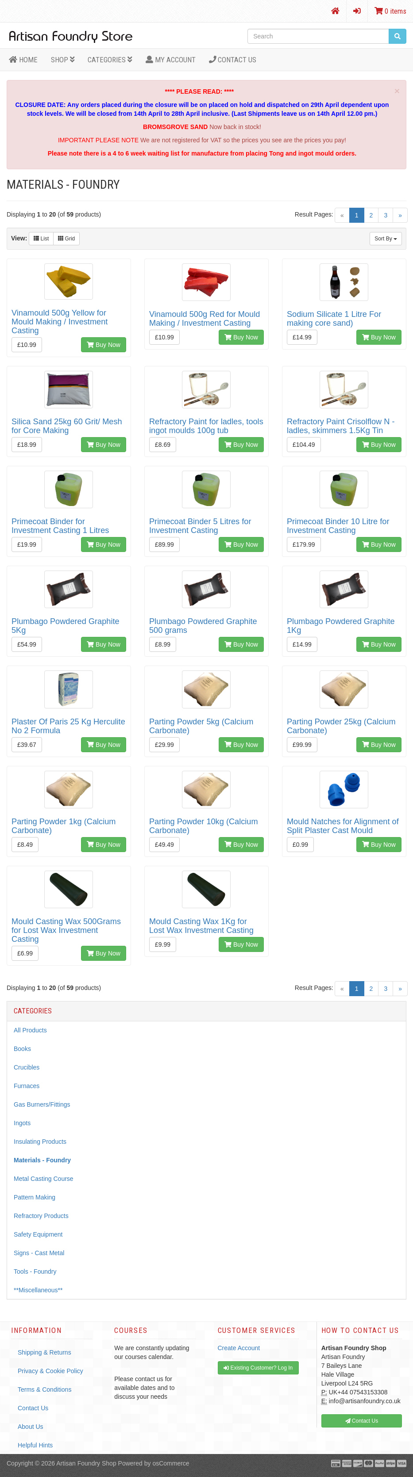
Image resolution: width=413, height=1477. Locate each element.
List (41, 239)
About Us (30, 1426)
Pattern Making (34, 1197)
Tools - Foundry (35, 1271)
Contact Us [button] (361, 1421)
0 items (390, 11)
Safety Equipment (38, 1234)
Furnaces (26, 1085)
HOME (23, 59)
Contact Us (233, 59)
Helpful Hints (35, 1445)
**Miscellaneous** (38, 1290)
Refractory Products (41, 1215)
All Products (30, 1030)
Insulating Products (40, 1141)
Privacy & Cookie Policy (50, 1370)
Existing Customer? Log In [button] (258, 1368)
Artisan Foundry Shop (86, 1463)
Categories (110, 59)
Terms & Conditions (44, 1389)
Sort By (385, 239)
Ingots (22, 1123)
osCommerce (170, 1463)
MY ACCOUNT (171, 59)
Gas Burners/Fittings (42, 1104)
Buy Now (103, 344)
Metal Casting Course (43, 1178)
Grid (66, 239)
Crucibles (26, 1067)
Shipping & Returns (44, 1352)
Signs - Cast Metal (39, 1252)
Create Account (239, 1347)
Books (22, 1048)
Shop (63, 59)
